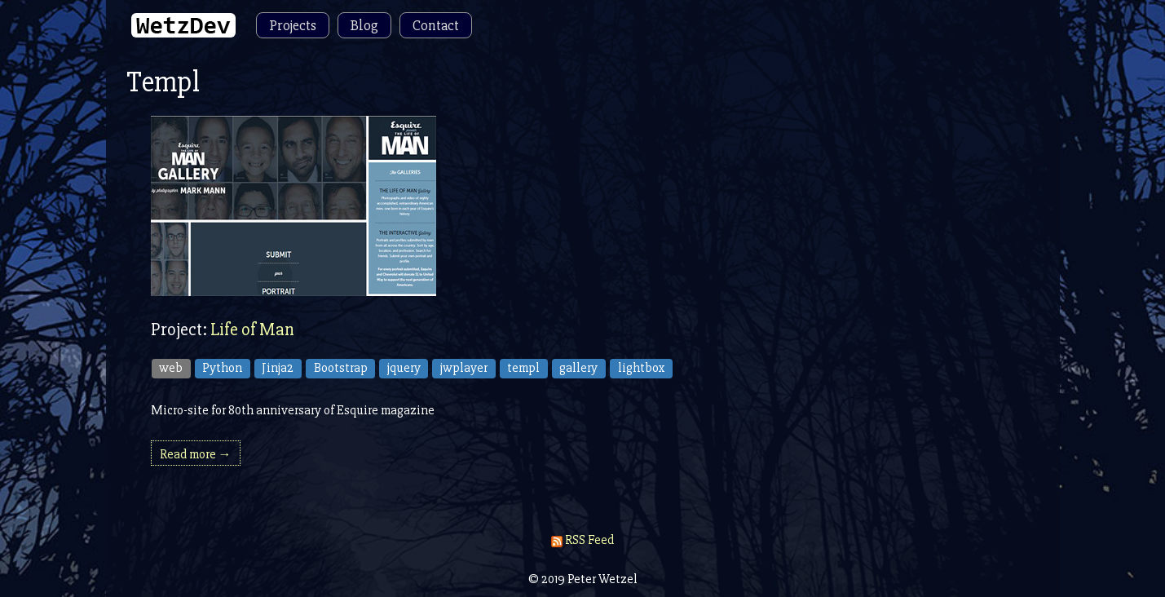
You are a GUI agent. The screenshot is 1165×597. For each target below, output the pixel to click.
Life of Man (252, 330)
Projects (292, 25)
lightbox (641, 368)
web (171, 368)
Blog (364, 25)
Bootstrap (341, 368)
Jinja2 (277, 368)
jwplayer (464, 368)
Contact (436, 25)
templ (523, 368)
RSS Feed (582, 540)
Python (222, 368)
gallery (578, 368)
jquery (404, 368)
